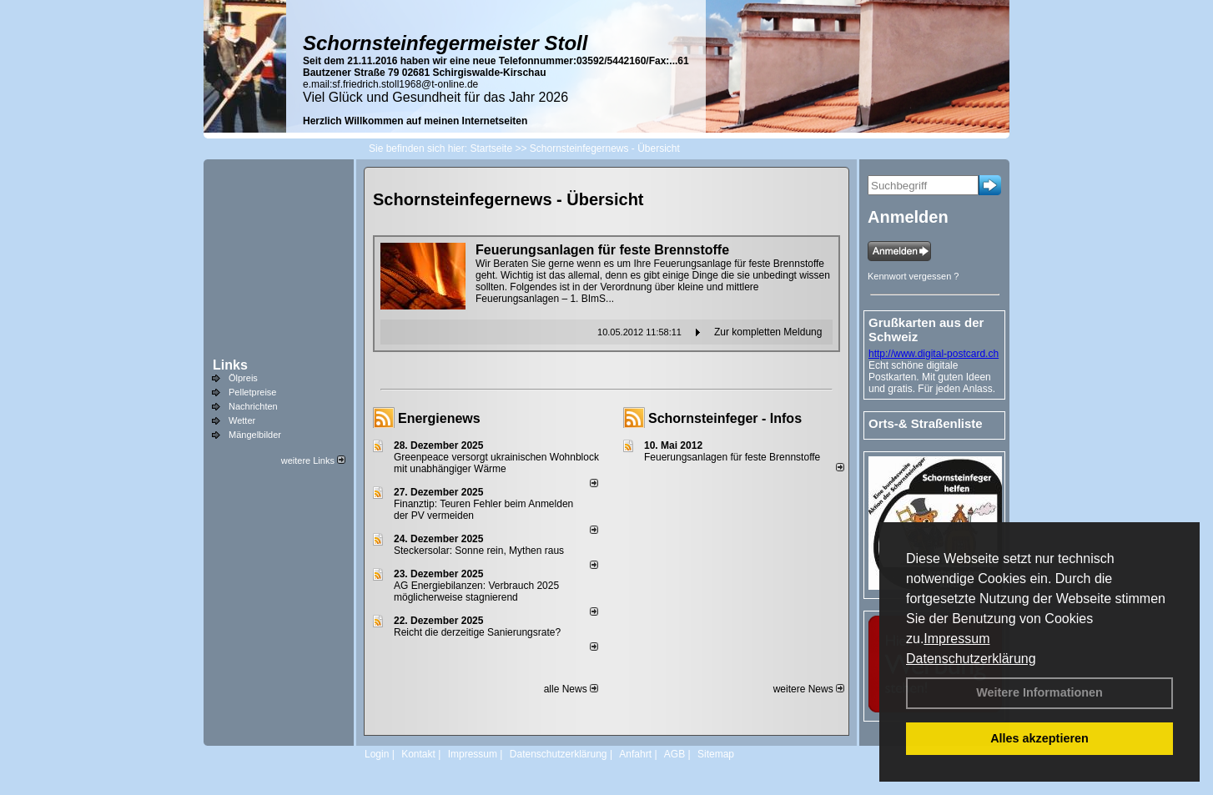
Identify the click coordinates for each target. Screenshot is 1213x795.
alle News (571, 689)
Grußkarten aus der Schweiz (926, 329)
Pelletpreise (252, 392)
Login (377, 754)
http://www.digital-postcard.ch (933, 354)
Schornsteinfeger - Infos (725, 418)
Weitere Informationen (1039, 692)
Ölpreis (243, 378)
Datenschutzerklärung (971, 659)
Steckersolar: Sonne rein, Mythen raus (479, 550)
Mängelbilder (255, 435)
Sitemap (715, 754)
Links (230, 365)
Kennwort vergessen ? (913, 276)
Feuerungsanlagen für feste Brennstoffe (732, 457)
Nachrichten (253, 406)
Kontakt (418, 754)
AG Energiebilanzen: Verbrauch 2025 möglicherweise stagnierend (476, 591)
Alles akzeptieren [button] (1039, 738)
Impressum (956, 638)
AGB (674, 754)
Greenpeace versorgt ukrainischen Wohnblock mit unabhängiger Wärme (496, 463)
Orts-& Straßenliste (925, 423)
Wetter (242, 420)
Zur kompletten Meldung (768, 332)
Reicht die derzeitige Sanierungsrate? (484, 632)
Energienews (439, 418)
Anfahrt (635, 754)
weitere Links (313, 460)
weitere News (808, 689)
